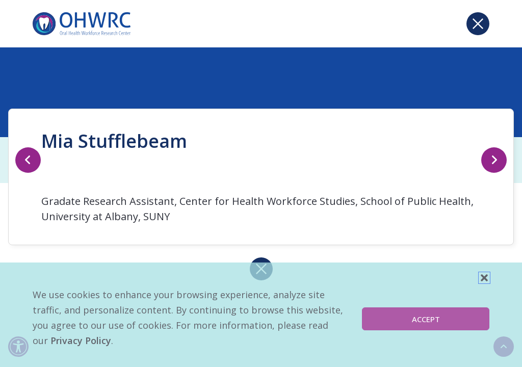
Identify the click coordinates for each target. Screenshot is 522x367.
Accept (426, 319)
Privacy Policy (80, 340)
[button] (484, 278)
